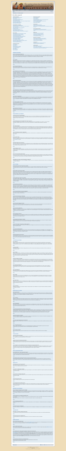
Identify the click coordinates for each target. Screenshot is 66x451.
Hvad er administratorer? (36, 17)
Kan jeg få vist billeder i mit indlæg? (17, 46)
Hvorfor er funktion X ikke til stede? (37, 46)
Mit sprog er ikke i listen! (15, 28)
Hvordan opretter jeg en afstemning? (17, 35)
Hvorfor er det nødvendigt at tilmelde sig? (17, 17)
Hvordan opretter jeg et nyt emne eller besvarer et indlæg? (19, 33)
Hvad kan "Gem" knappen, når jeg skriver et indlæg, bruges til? (20, 40)
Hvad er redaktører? (35, 18)
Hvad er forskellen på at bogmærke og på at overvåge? (39, 38)
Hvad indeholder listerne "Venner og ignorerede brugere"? (39, 29)
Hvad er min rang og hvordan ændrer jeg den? (18, 30)
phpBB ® (16, 139)
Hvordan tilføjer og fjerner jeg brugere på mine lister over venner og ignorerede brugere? (42, 30)
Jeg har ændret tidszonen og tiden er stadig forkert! (18, 27)
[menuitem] (14, 11)
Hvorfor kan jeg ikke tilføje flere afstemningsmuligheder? (19, 36)
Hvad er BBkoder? (15, 44)
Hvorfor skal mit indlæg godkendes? (17, 41)
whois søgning (14, 432)
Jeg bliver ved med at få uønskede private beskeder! (39, 25)
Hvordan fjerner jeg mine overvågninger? (38, 40)
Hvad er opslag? (15, 48)
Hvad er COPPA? (15, 18)
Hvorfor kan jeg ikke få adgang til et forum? (18, 37)
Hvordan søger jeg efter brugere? (37, 35)
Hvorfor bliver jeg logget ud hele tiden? (17, 22)
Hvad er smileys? (15, 45)
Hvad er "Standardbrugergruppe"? (37, 21)
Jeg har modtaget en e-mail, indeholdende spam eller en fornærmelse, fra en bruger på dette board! (43, 26)
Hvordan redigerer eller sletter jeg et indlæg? (18, 34)
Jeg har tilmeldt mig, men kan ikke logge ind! (18, 19)
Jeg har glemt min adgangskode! (16, 21)
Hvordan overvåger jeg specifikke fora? (37, 39)
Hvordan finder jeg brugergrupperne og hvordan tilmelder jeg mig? (40, 19)
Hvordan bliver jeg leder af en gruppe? (37, 20)
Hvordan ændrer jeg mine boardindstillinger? (18, 25)
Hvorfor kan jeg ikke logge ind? (16, 20)
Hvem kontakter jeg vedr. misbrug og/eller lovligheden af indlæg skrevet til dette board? (43, 47)
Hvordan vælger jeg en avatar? (16, 29)
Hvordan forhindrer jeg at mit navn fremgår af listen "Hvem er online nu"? (21, 26)
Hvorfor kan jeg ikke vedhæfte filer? (17, 38)
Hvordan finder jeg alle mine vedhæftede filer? (38, 43)
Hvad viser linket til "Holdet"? (36, 22)
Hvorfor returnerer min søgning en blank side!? (38, 34)
